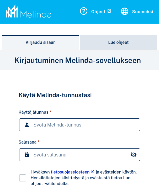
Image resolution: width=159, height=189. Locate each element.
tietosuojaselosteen (73, 172)
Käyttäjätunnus (34, 112)
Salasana (28, 142)
